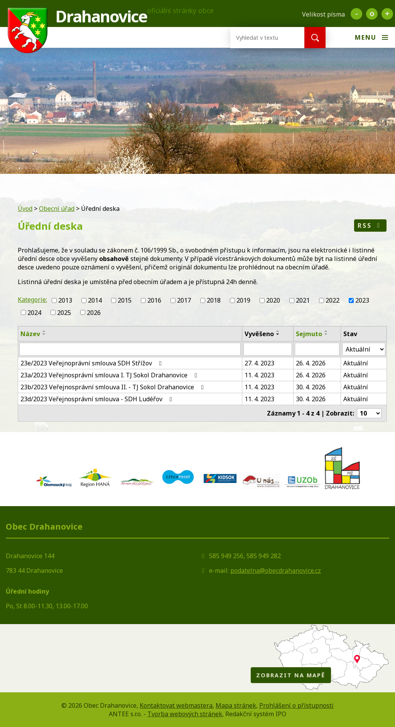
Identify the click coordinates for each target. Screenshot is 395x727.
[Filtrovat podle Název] (130, 349)
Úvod (25, 208)
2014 (95, 300)
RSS (370, 225)
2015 (125, 300)
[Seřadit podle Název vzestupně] (44, 331)
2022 (332, 300)
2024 (34, 312)
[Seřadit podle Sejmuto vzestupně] (326, 331)
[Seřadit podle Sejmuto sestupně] (326, 334)
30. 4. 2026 (311, 387)
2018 (214, 300)
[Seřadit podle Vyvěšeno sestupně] (278, 334)
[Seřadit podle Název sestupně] (44, 334)
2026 (94, 312)
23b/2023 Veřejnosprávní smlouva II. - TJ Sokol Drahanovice (113, 387)
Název (30, 334)
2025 (64, 312)
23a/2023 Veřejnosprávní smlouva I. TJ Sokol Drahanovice (110, 375)
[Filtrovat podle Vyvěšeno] (267, 349)
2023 (362, 300)
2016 (154, 300)
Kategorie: (32, 299)
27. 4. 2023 (259, 363)
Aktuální (355, 363)
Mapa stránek (236, 705)
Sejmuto (309, 334)
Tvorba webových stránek (184, 714)
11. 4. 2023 (259, 375)
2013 (65, 300)
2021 (303, 300)
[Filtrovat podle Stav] (363, 349)
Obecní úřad (56, 208)
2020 (273, 300)
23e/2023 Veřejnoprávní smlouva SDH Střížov (92, 363)
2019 (243, 300)
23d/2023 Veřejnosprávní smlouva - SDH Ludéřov (97, 399)
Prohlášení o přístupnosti (296, 705)
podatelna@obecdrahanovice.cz (275, 570)
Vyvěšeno (259, 334)
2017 (184, 300)
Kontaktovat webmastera (176, 705)
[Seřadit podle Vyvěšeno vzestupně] (278, 331)
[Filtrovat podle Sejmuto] (317, 349)
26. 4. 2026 (311, 363)
